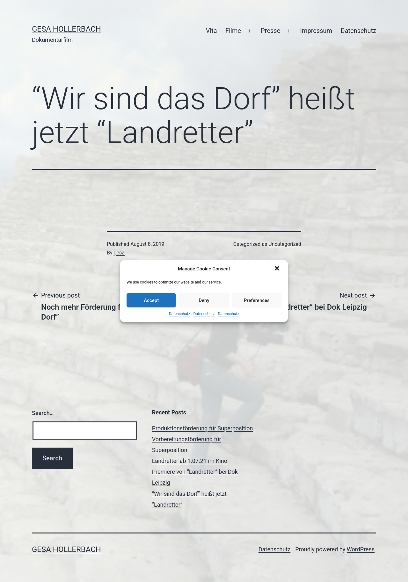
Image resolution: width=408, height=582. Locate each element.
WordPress (361, 549)
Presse (270, 30)
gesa (119, 253)
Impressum (316, 30)
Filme (233, 30)
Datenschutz (179, 314)
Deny (204, 300)
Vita (211, 30)
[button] (277, 269)
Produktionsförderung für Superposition (202, 428)
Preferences (257, 300)
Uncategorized (284, 244)
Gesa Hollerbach (66, 29)
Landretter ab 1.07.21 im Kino (189, 460)
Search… (43, 413)
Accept (151, 300)
